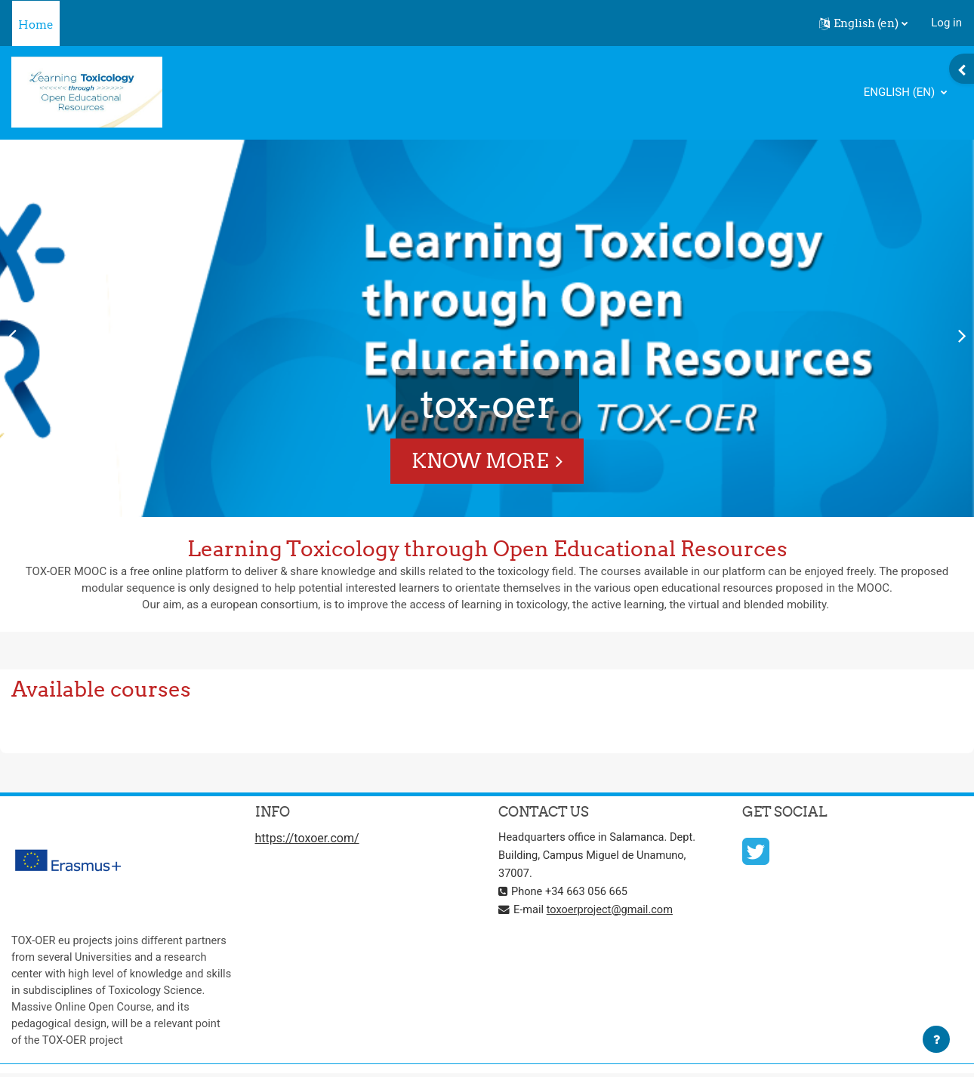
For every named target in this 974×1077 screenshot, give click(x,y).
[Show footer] (936, 1039)
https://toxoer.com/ (307, 839)
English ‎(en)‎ (901, 92)
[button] (863, 23)
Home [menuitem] (36, 24)
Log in (946, 22)
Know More (479, 460)
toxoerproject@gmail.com (612, 910)
